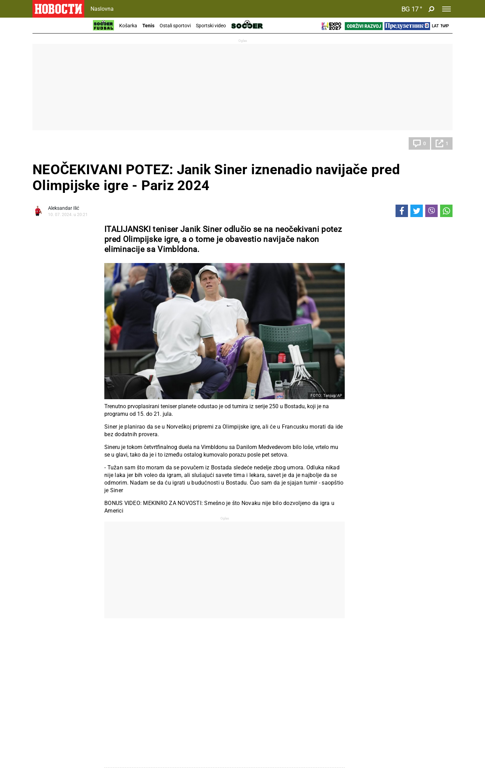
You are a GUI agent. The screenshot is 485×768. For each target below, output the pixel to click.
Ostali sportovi (175, 25)
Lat (435, 26)
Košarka (128, 25)
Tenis (148, 25)
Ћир (444, 26)
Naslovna (102, 9)
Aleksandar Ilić (63, 208)
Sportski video (211, 25)
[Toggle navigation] (446, 9)
